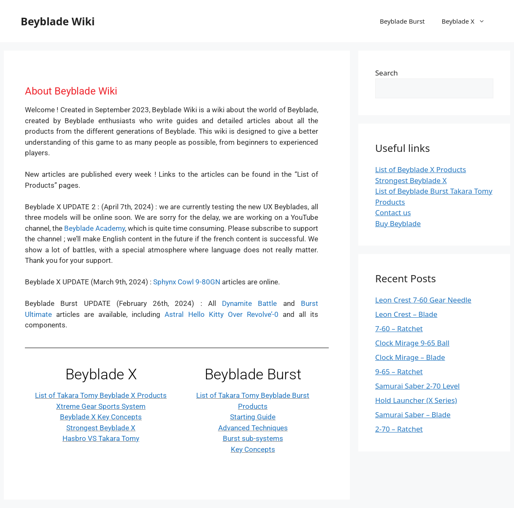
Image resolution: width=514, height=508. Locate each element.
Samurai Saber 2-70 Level (417, 386)
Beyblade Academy (94, 228)
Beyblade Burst (402, 21)
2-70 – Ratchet (399, 429)
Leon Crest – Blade (406, 314)
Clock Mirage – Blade (410, 357)
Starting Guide (253, 417)
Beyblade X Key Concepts (101, 417)
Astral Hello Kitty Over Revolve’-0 (221, 314)
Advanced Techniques (253, 428)
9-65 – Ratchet (399, 371)
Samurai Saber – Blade (413, 414)
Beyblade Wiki (58, 21)
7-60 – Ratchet (399, 328)
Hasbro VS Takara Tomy (100, 438)
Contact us (393, 212)
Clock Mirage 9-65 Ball (412, 343)
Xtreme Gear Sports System (101, 406)
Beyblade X (467, 21)
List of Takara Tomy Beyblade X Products (101, 395)
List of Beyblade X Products (420, 169)
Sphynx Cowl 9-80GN (186, 282)
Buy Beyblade (398, 223)
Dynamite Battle (249, 303)
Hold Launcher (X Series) (416, 400)
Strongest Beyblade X (100, 428)
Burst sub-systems (253, 438)
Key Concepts (253, 449)
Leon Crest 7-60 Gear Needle (423, 300)
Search (386, 73)
